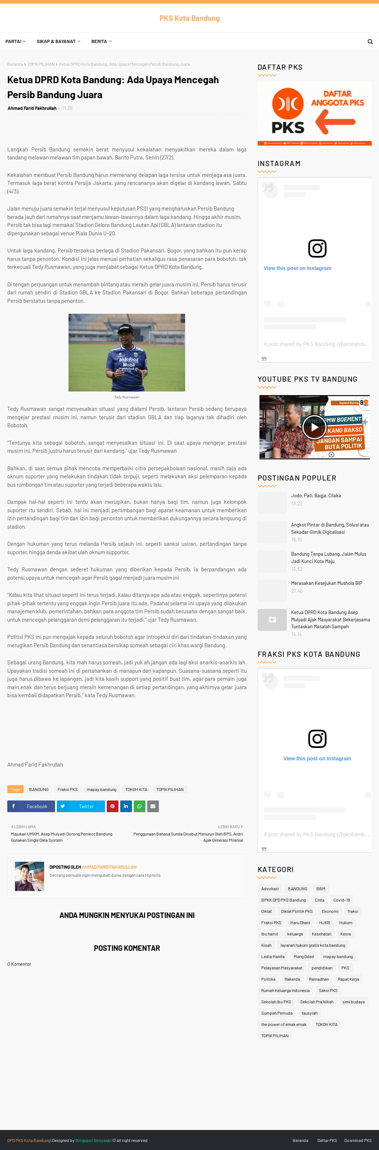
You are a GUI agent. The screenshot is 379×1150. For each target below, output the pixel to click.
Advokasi (270, 888)
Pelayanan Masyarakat (281, 967)
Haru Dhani (300, 922)
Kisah (266, 945)
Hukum (345, 922)
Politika (268, 978)
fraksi (353, 911)
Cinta (319, 899)
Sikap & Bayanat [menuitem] (56, 41)
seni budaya (354, 1001)
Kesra (345, 933)
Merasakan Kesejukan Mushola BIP (326, 583)
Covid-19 (341, 899)
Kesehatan (321, 933)
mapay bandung (101, 789)
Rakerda (292, 978)
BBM (320, 888)
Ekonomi (330, 911)
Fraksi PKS (68, 789)
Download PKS (358, 1140)
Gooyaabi (103, 1140)
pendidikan (322, 967)
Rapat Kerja (348, 978)
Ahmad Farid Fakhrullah (32, 108)
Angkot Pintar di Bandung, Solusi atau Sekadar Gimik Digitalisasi (330, 528)
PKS (345, 967)
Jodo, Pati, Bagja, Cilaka (316, 495)
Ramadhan (319, 978)
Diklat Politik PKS (297, 911)
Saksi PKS (328, 990)
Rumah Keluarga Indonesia (285, 990)
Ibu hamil (269, 933)
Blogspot (84, 1140)
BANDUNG (38, 789)
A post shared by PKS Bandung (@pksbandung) (318, 344)
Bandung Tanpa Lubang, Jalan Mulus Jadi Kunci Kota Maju (328, 557)
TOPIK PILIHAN (41, 63)
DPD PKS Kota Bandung (28, 1140)
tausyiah (309, 1012)
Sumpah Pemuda (277, 1012)
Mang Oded (304, 956)
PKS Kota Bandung (190, 17)
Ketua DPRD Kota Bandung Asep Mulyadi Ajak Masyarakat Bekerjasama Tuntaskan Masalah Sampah (330, 619)
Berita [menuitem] (99, 41)
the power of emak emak (283, 1024)
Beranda (15, 63)
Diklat (266, 911)
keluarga (295, 933)
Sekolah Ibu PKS (276, 1001)
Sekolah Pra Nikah (316, 1001)
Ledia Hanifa (273, 956)
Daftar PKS (327, 1140)
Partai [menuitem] (13, 41)
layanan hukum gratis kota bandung (313, 945)
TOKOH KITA (136, 789)
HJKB (324, 922)
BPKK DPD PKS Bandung (283, 899)
